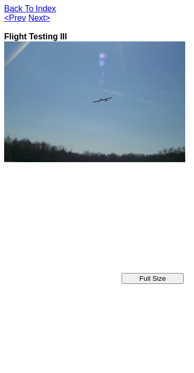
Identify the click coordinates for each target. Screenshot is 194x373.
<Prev (15, 17)
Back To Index (30, 8)
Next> (39, 17)
